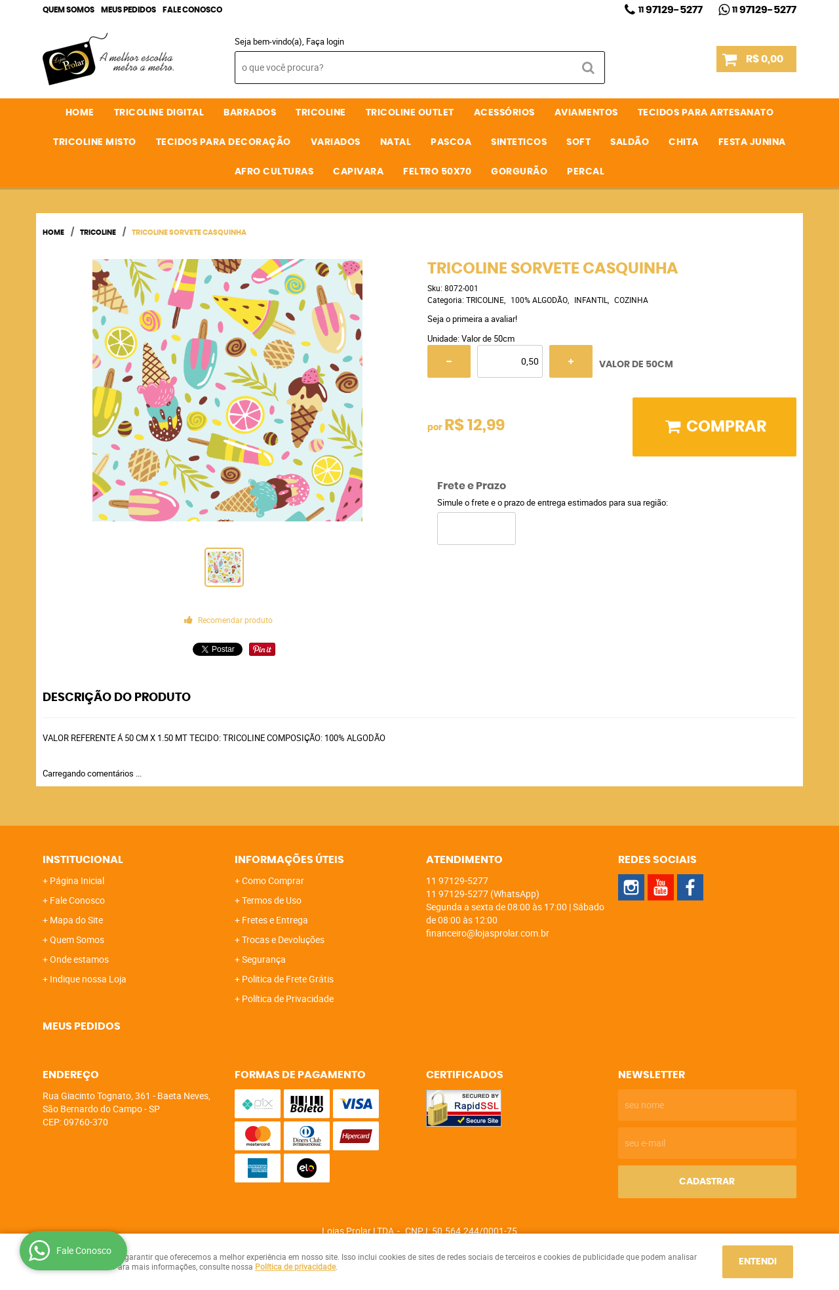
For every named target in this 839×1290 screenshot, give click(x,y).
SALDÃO (629, 142)
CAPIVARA (358, 171)
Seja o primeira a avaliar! (472, 319)
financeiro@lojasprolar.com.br (487, 933)
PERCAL (585, 171)
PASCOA (451, 142)
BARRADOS (250, 112)
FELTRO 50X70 (437, 171)
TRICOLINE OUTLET (410, 112)
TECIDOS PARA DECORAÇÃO (223, 142)
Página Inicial (77, 880)
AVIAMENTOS (586, 112)
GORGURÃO (519, 171)
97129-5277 (670, 10)
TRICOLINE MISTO (94, 142)
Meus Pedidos (128, 10)
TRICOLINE (321, 112)
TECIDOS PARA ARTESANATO (706, 112)
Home (80, 112)
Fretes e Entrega (275, 920)
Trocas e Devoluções (283, 939)
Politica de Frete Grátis (288, 979)
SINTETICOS (519, 142)
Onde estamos (79, 959)
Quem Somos (68, 10)
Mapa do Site (76, 920)
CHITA (684, 142)
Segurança (264, 959)
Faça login (325, 41)
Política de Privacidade (288, 998)
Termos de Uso (272, 900)
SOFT (578, 142)
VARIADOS (336, 142)
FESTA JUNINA (752, 142)
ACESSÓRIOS (504, 112)
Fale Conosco (192, 10)
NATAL (396, 142)
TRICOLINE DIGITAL (159, 112)
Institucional (83, 860)
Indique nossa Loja (88, 979)
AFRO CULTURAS (274, 171)
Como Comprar (273, 880)
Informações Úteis (289, 860)
